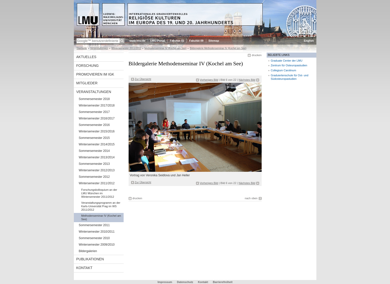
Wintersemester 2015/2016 (97, 131)
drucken (256, 55)
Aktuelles (86, 57)
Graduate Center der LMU (286, 60)
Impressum (164, 282)
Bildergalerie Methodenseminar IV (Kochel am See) (218, 48)
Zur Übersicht (143, 79)
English (309, 40)
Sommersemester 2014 (94, 151)
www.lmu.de (138, 40)
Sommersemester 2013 (94, 164)
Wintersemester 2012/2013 (97, 170)
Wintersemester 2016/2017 (97, 118)
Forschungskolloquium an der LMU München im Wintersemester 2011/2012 (99, 193)
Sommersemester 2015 (94, 138)
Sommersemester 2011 (94, 225)
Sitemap (213, 40)
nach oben (251, 198)
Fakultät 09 (196, 40)
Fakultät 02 (177, 40)
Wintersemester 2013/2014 (97, 157)
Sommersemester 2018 (94, 99)
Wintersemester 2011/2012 (126, 48)
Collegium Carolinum (283, 70)
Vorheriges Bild (209, 79)
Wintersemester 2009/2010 (97, 244)
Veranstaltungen (99, 48)
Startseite (82, 48)
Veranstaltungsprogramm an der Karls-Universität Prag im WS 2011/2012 (100, 206)
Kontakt (84, 268)
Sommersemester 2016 (94, 125)
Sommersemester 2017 (94, 112)
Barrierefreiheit (223, 282)
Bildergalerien (88, 251)
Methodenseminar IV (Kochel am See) (166, 48)
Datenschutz (185, 282)
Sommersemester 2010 (94, 238)
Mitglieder (87, 83)
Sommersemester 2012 (94, 177)
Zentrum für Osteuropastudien (289, 65)
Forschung (87, 66)
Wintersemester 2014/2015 (97, 144)
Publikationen (90, 259)
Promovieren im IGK (95, 74)
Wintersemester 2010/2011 (97, 231)
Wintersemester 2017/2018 (97, 105)
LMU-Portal (157, 40)
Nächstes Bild (247, 79)
